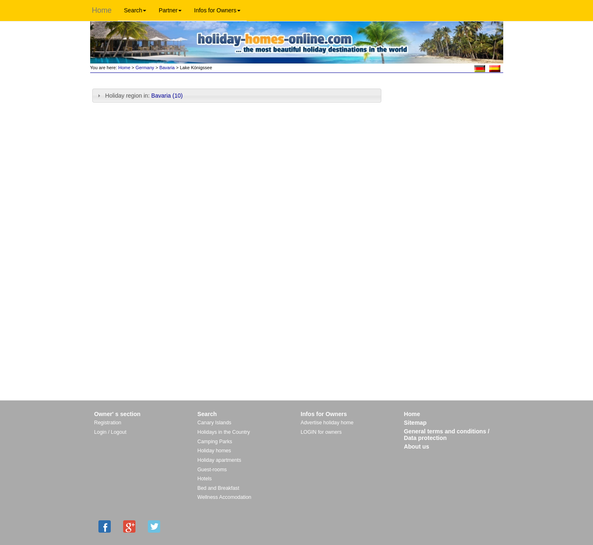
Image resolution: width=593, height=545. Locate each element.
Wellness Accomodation (224, 497)
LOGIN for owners (321, 432)
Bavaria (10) (166, 95)
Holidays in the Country (223, 432)
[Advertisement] (445, 101)
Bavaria (167, 67)
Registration (107, 423)
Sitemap (415, 422)
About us (416, 446)
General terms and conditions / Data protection (447, 434)
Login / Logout (110, 432)
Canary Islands (214, 423)
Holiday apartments (219, 460)
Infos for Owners (217, 10)
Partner (170, 10)
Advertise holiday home (327, 423)
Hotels (204, 479)
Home (102, 10)
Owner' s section (117, 414)
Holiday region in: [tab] (139, 95)
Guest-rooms (211, 469)
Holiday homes (214, 451)
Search (135, 10)
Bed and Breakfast (218, 488)
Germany (144, 67)
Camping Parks (214, 441)
